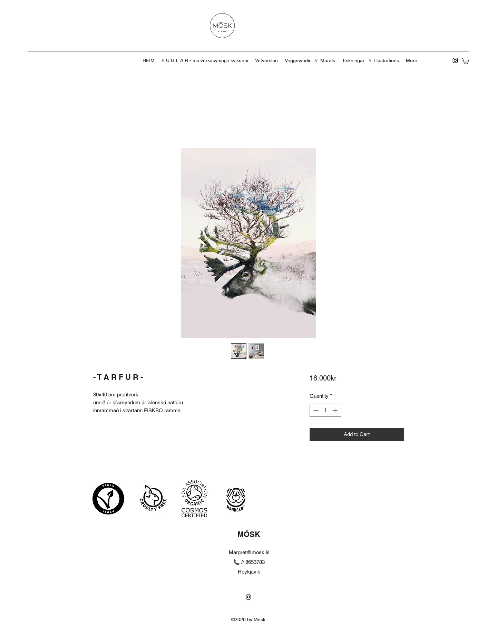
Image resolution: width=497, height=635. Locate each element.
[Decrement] (315, 410)
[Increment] (335, 410)
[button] (465, 60)
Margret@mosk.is (249, 552)
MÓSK (248, 534)
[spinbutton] (325, 410)
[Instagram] (455, 60)
